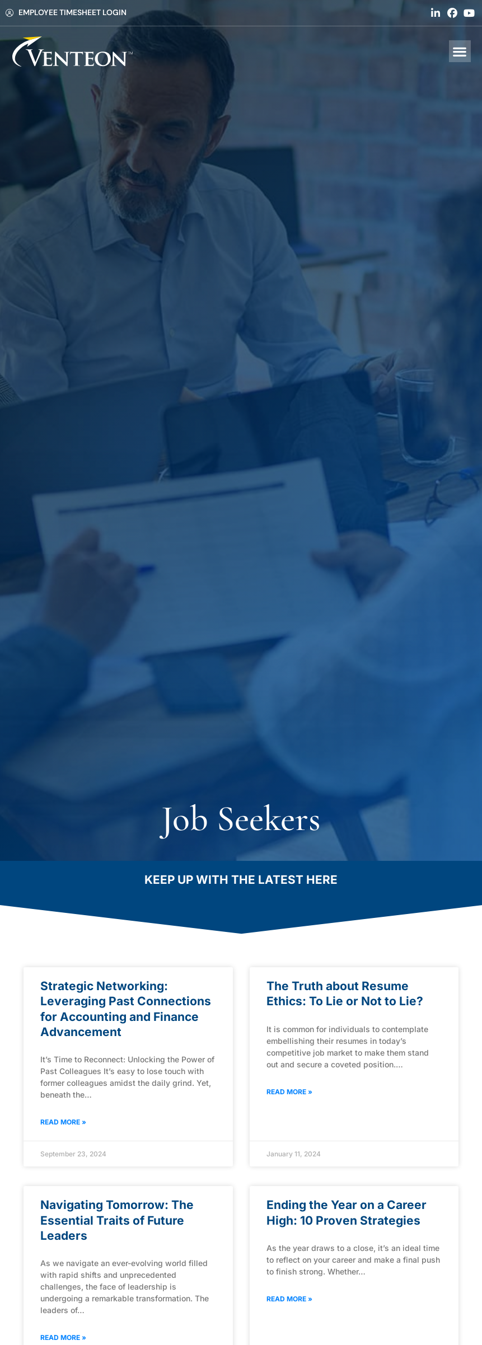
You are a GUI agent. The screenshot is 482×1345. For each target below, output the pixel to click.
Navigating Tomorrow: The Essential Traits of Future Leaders (117, 1220)
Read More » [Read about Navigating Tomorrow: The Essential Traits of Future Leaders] (63, 1337)
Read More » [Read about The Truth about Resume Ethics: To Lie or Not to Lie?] (289, 1092)
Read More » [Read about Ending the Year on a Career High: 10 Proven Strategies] (289, 1299)
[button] (460, 51)
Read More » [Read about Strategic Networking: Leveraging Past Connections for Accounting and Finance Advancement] (63, 1122)
